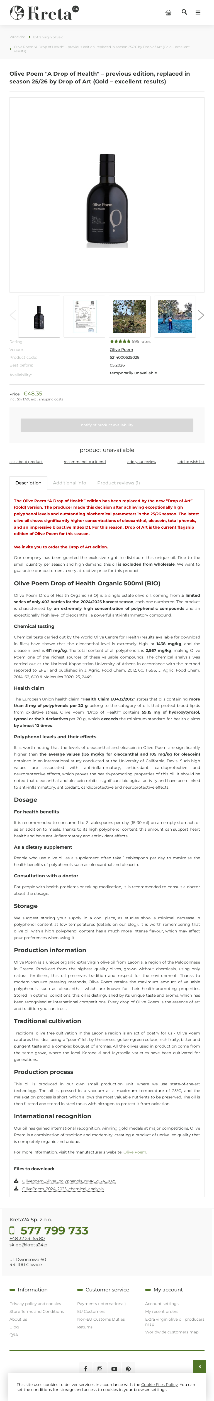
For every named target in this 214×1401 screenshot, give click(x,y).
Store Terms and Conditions (36, 1311)
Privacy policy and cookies (35, 1303)
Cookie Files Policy (159, 1384)
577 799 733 (53, 1230)
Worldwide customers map (171, 1332)
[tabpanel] (107, 845)
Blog (14, 1327)
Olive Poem (121, 349)
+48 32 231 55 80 (27, 1238)
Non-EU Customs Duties (101, 1319)
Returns (85, 1327)
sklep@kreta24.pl (28, 1244)
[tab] (28, 482)
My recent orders (161, 1311)
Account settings (162, 1303)
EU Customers (91, 1311)
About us (18, 1319)
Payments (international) (101, 1303)
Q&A (13, 1334)
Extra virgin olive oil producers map (175, 1322)
